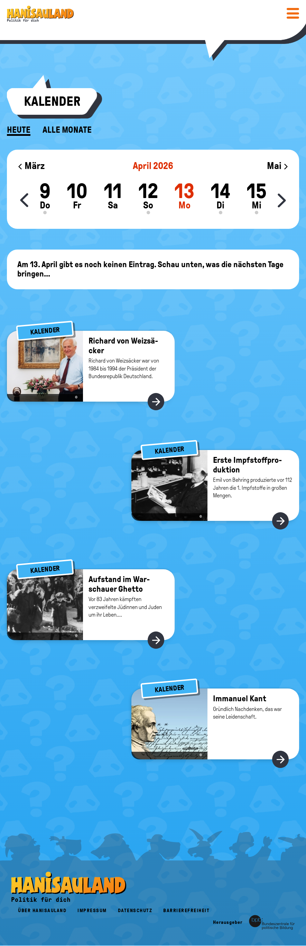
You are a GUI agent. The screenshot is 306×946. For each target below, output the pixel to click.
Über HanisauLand (42, 910)
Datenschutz (135, 910)
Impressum (92, 910)
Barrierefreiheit (186, 910)
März (31, 165)
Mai (278, 165)
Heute (18, 129)
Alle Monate (67, 129)
